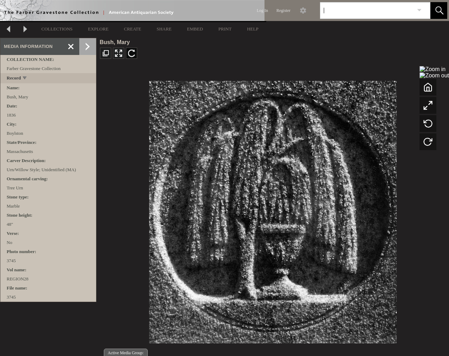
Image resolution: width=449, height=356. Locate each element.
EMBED (195, 29)
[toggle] (25, 78)
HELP (253, 29)
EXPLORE (98, 29)
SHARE (164, 29)
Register (283, 10)
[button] (438, 10)
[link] (419, 10)
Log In (262, 10)
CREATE (132, 29)
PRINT (225, 29)
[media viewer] (272, 210)
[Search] (367, 10)
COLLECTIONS (57, 29)
